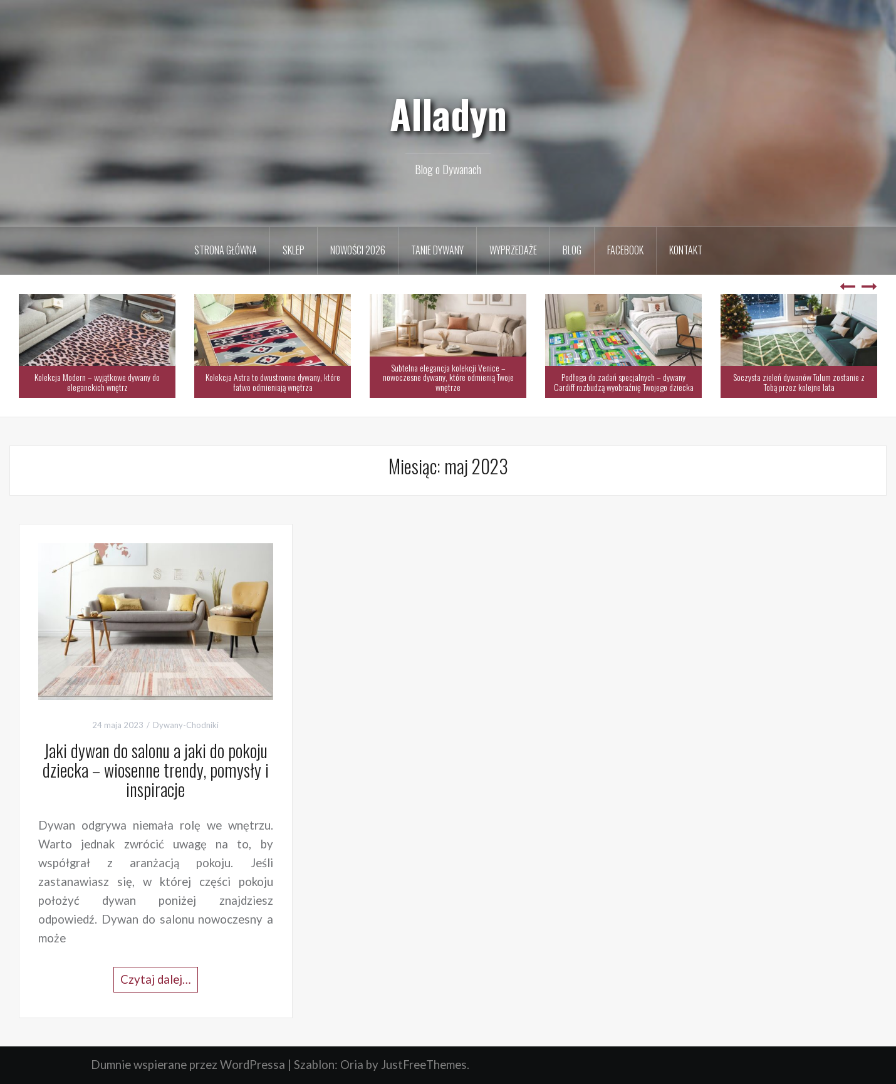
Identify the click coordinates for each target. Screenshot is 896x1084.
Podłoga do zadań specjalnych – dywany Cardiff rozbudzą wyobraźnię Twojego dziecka (624, 381)
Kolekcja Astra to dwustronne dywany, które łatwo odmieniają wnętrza (273, 381)
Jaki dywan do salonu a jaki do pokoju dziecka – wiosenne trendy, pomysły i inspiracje (156, 769)
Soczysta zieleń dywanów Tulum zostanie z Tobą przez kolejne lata (799, 381)
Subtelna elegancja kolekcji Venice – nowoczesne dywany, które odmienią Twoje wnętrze (448, 377)
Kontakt (685, 250)
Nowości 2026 (357, 250)
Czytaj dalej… (155, 979)
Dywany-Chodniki (186, 725)
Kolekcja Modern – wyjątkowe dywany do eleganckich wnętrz (97, 381)
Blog (572, 250)
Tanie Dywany (437, 250)
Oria (351, 1064)
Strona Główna (225, 250)
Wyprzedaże (513, 250)
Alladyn (448, 113)
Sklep (294, 250)
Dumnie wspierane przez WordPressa (188, 1064)
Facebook (625, 250)
